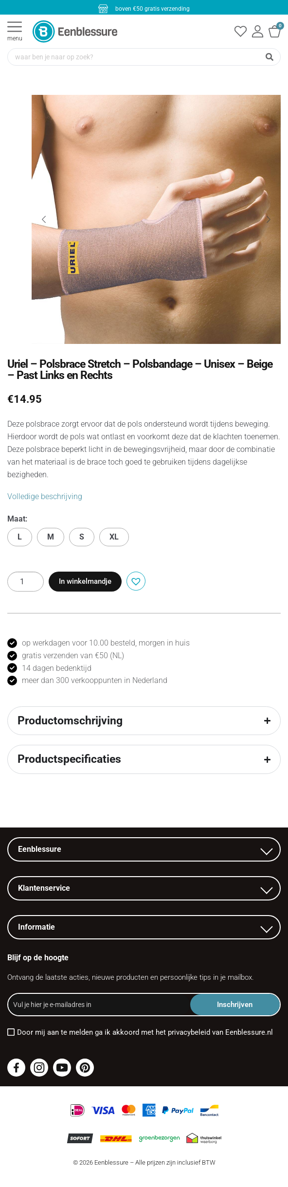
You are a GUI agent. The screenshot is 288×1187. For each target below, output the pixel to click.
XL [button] (114, 536)
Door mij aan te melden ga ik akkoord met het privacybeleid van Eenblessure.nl (145, 1032)
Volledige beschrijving (44, 496)
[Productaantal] (25, 582)
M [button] (50, 536)
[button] (134, 580)
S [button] (81, 536)
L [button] (20, 536)
